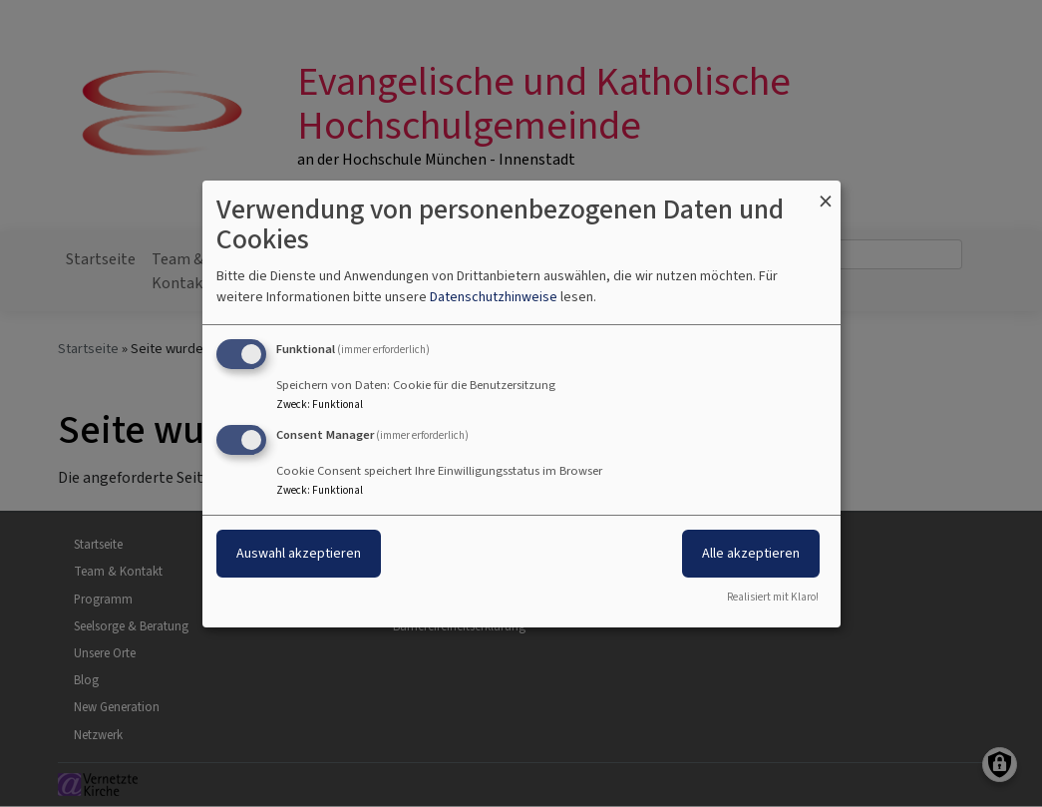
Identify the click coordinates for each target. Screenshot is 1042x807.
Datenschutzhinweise (493, 296)
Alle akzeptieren (751, 553)
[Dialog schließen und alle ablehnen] (826, 192)
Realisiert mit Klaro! (773, 597)
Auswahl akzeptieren (298, 553)
